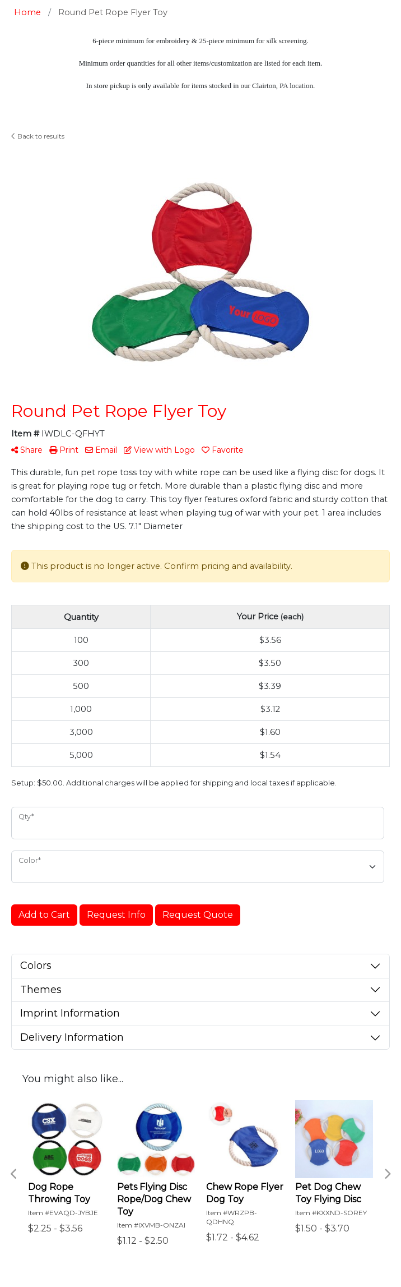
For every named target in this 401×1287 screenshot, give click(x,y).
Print (63, 450)
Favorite (223, 450)
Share (27, 450)
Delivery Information (72, 1037)
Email (101, 450)
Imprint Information (70, 1013)
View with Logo (159, 450)
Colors (36, 965)
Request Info (116, 914)
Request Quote (197, 914)
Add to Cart (44, 914)
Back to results (37, 136)
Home (27, 12)
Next (387, 1174)
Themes (41, 989)
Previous (14, 1174)
